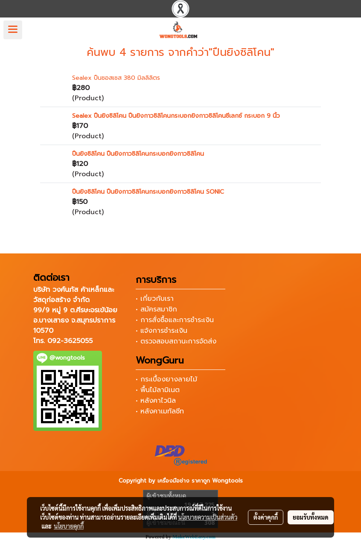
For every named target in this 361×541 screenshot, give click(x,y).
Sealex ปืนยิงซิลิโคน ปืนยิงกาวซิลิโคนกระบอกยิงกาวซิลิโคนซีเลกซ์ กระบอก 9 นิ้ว (176, 115)
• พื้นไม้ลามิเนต (158, 390)
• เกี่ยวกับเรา (155, 299)
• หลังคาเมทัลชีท (160, 411)
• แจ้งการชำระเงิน (161, 331)
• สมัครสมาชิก (156, 309)
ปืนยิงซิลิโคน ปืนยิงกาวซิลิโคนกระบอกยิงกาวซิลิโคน (138, 153)
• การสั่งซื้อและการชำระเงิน (175, 320)
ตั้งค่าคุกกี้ (265, 517)
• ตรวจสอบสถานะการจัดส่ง (176, 341)
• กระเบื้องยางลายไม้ (166, 379)
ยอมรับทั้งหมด (311, 517)
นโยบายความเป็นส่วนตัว (207, 517)
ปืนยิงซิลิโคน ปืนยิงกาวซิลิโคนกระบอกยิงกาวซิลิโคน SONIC (148, 191)
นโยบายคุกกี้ (69, 526)
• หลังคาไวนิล (156, 401)
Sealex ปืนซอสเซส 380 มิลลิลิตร (116, 77)
